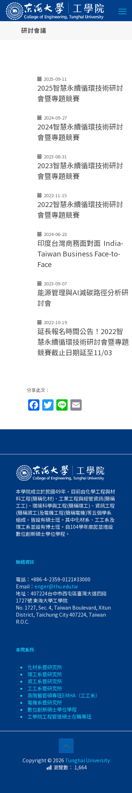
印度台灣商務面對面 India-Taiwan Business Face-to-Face (80, 253)
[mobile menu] (122, 11)
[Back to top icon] (66, 745)
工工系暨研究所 (44, 688)
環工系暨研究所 (44, 674)
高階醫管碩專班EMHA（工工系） (63, 695)
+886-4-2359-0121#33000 (60, 579)
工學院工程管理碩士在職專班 (59, 716)
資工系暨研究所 (44, 681)
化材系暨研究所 (44, 667)
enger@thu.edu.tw (56, 586)
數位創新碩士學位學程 (52, 709)
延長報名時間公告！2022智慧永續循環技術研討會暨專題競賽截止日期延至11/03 (83, 341)
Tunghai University (87, 760)
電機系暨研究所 (44, 702)
